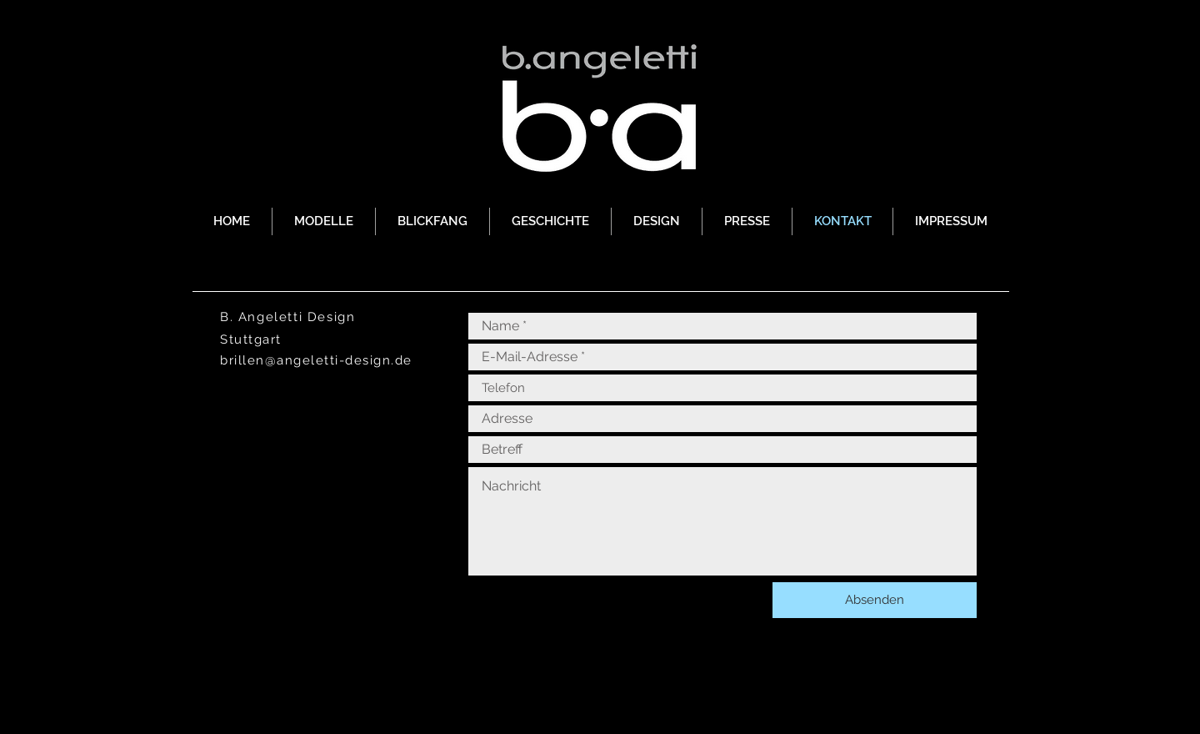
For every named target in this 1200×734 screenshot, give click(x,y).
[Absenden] (874, 600)
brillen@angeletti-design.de (316, 360)
